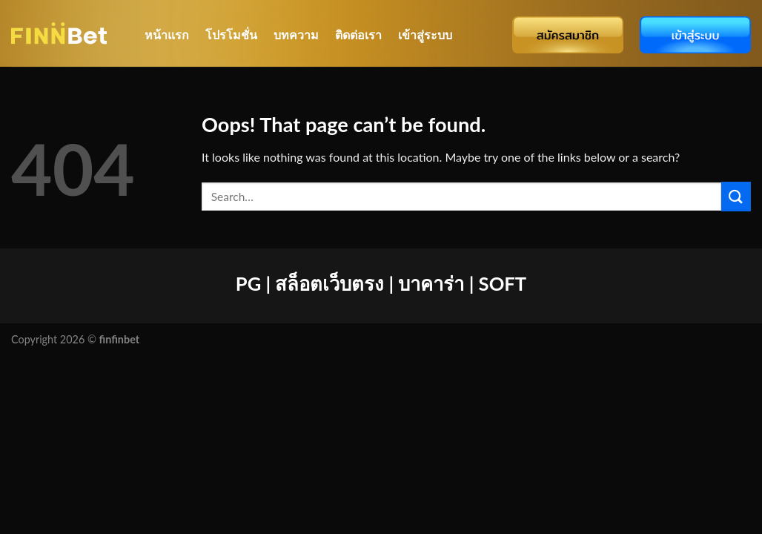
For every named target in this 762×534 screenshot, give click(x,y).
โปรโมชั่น (231, 34)
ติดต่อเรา (358, 34)
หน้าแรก (167, 34)
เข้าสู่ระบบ (425, 34)
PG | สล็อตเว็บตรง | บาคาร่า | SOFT (381, 283)
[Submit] (736, 196)
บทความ (296, 34)
